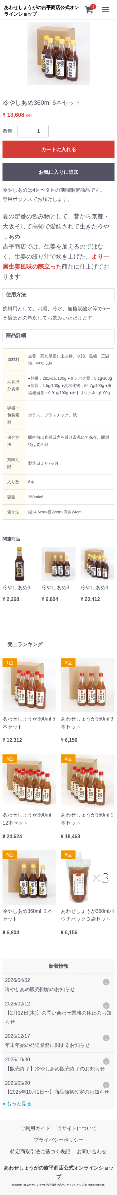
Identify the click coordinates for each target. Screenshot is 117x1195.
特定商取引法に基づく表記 (40, 1151)
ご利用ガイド (35, 1128)
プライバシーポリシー (59, 1140)
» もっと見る (17, 1103)
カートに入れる (58, 149)
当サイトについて (77, 1128)
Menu (106, 7)
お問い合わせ (92, 1151)
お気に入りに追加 (59, 172)
